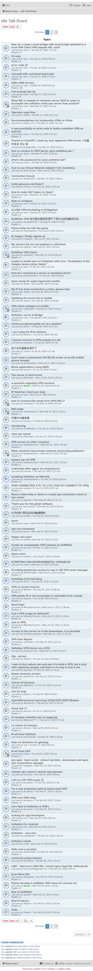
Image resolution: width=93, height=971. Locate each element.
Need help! (17, 604)
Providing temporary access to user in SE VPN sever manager (49, 570)
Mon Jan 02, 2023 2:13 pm (45, 539)
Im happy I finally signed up (28, 236)
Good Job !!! (19, 708)
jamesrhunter (29, 363)
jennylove (28, 782)
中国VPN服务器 (20, 417)
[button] (56, 32)
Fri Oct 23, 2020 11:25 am (48, 685)
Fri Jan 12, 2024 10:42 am (49, 436)
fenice (26, 386)
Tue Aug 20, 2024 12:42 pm (43, 317)
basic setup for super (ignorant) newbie (35, 281)
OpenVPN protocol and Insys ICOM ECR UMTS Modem (45, 700)
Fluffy (26, 844)
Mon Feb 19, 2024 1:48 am (53, 411)
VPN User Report (21, 639)
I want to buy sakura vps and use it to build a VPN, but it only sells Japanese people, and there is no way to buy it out (49, 666)
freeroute (27, 774)
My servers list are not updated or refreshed (38, 244)
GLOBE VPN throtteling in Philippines (34, 209)
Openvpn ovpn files (23, 112)
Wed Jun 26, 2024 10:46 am (45, 386)
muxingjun (28, 403)
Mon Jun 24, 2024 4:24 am (43, 394)
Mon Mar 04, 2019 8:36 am (62, 869)
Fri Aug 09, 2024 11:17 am (45, 326)
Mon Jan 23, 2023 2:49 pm (45, 531)
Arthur (26, 326)
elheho (26, 659)
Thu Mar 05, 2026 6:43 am (44, 162)
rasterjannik (29, 836)
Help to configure (22, 200)
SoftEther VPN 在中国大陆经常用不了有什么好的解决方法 (45, 218)
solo (25, 59)
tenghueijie (28, 309)
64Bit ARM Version (22, 82)
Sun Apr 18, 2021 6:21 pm (48, 642)
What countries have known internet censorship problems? (48, 450)
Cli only (16, 56)
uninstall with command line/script (32, 73)
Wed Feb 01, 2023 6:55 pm (44, 523)
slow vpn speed (21, 433)
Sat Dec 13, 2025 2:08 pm (50, 178)
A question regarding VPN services (32, 383)
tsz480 (26, 516)
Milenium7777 (30, 720)
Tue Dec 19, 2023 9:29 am (53, 479)
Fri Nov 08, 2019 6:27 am (47, 782)
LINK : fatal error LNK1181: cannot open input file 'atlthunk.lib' (49, 866)
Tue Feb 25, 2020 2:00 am (44, 754)
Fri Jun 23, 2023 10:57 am (45, 488)
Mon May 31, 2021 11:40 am (57, 634)
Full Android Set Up (23, 91)
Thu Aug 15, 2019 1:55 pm (50, 836)
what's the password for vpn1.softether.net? (38, 159)
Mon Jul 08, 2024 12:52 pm (49, 378)
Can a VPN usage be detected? (30, 613)
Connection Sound (22, 175)
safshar (27, 247)
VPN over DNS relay (23, 797)
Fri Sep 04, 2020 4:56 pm (45, 694)
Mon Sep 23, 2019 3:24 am (42, 827)
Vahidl (26, 115)
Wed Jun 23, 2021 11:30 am (56, 625)
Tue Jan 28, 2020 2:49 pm (47, 774)
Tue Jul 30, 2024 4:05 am (45, 334)
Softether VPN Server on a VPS (30, 648)
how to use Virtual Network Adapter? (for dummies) (43, 167)
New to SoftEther (21, 891)
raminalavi (28, 642)
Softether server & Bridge (27, 314)
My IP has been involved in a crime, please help (40, 289)
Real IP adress (20, 900)
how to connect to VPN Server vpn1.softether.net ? (42, 150)
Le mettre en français (24, 725)
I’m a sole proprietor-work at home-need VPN (39, 788)
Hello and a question (24, 849)
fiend (25, 94)
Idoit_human (29, 170)
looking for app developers (28, 815)
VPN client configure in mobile (30, 306)
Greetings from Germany (26, 578)
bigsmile (27, 500)
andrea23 (28, 255)
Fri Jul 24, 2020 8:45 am (44, 711)
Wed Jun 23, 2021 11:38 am (56, 607)
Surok (26, 301)
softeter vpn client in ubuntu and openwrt (36, 771)
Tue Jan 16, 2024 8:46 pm (50, 428)
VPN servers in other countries (30, 442)
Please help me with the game (29, 228)
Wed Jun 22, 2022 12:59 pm (45, 564)
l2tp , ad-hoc (19, 656)
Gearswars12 (29, 231)
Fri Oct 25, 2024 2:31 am (42, 267)
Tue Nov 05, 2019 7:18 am (48, 800)
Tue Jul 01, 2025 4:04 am (47, 239)
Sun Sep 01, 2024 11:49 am (45, 301)
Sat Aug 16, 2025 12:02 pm (43, 212)
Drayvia (27, 598)
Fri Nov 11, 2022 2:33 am (45, 547)
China (26, 754)
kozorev (27, 471)
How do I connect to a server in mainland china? (41, 273)
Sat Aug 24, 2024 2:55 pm (49, 309)
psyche (26, 694)
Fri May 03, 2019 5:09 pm (50, 852)
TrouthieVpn (29, 428)
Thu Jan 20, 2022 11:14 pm (45, 581)
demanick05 (29, 852)
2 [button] (51, 32)
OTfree (26, 186)
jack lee (27, 547)
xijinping (27, 670)
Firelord (27, 556)
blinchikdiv (28, 378)
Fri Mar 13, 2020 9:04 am (42, 745)
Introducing (18, 425)
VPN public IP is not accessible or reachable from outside (46, 595)
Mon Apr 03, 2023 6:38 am (50, 506)
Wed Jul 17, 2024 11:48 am (52, 363)
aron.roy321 (29, 506)
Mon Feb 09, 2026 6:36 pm (51, 170)
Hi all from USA (20, 751)
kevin (14, 520)
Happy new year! (21, 536)
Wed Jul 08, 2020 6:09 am (45, 728)
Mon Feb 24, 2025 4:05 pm (46, 247)
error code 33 (19, 65)
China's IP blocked (22, 682)
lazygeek (27, 765)
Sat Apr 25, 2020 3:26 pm (50, 737)
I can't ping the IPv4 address (28, 331)
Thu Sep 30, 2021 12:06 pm (46, 589)
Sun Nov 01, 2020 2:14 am (48, 676)
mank (26, 564)
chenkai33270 (30, 222)
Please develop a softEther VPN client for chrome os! (44, 883)
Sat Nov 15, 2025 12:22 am (43, 203)
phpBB (36, 969)
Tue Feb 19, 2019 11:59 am (46, 903)
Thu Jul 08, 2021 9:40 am (45, 598)
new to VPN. (18, 622)
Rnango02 (28, 877)
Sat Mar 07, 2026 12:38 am (44, 153)
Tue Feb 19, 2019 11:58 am (46, 912)
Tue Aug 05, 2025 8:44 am (52, 222)
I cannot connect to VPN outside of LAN (35, 340)
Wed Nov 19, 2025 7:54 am (43, 195)
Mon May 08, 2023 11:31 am (48, 500)
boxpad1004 (29, 147)
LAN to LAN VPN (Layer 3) (27, 779)
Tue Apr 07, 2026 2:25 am (42, 76)
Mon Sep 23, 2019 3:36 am (42, 818)
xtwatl (26, 284)
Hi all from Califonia (23, 734)
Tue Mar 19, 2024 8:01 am (48, 403)
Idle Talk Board (14, 21)
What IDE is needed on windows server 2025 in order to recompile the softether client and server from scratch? (45, 102)
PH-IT (26, 581)
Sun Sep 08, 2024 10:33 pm (45, 284)
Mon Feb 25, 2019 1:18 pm (45, 886)
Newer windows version (26, 673)
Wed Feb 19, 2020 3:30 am (48, 765)
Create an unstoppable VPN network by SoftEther (41, 544)
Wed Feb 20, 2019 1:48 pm (46, 894)
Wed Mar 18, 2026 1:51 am (43, 106)
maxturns (27, 342)
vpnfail (26, 539)
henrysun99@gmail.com (35, 869)
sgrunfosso (28, 703)
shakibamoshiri (30, 444)
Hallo (14, 909)
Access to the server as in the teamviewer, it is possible (45, 631)
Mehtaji (26, 589)
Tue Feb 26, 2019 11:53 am (49, 877)
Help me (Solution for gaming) (29, 742)
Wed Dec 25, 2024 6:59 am (48, 255)
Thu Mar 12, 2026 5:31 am (44, 134)
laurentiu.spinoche (32, 634)
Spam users (18, 553)
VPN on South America (25, 586)
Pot (25, 818)
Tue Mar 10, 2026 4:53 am (50, 147)
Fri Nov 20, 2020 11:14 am (46, 670)
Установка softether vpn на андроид (34, 717)
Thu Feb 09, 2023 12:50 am (45, 516)
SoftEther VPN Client (24, 252)
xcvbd (26, 351)
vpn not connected (22, 528)
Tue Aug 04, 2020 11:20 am (50, 703)
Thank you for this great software (31, 503)
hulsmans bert (30, 651)
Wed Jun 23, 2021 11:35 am (56, 616)
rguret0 (26, 894)
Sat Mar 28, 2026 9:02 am (42, 85)
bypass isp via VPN (23, 459)
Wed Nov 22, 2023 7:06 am (53, 444)
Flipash (26, 903)
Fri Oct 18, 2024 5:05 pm (52, 276)
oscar (26, 50)
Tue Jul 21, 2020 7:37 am (51, 720)
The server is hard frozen (26, 375)
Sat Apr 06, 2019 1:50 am (48, 861)
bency (26, 531)
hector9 (27, 369)
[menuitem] (6, 5)
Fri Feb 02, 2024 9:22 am (45, 421)
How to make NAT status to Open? (32, 192)
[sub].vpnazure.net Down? (27, 184)
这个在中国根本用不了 (24, 348)
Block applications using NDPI (30, 366)
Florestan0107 (30, 276)
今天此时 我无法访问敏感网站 (28, 512)
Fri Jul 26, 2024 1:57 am (43, 351)
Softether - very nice (23, 833)
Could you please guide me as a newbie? (36, 323)
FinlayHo (27, 239)
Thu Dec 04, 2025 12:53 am (46, 186)
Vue (25, 745)
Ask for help (18, 691)
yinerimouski (29, 737)
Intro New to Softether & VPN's (30, 806)
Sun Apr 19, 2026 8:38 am (42, 59)
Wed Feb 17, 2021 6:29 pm (53, 651)
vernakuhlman (30, 411)
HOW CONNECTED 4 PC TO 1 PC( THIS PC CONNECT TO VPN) (50, 485)
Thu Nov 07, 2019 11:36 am (48, 791)
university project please (26, 858)
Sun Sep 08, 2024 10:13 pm (45, 292)
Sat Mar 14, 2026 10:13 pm (45, 115)
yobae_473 (28, 123)
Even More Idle (20, 874)
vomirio (26, 488)
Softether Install (21, 841)
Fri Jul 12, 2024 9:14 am (45, 369)
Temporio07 (29, 178)
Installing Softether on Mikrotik (30, 476)
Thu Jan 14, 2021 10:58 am (46, 659)
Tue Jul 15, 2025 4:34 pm (51, 231)
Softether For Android (24, 824)
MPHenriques (30, 572)
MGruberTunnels (31, 607)
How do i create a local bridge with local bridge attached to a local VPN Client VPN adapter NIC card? (48, 46)
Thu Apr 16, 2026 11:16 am (43, 68)
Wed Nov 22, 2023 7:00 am (53, 462)
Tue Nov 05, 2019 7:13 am (48, 809)
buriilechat (28, 861)
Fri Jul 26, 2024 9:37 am (46, 342)
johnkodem (28, 436)
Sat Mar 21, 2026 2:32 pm (43, 94)
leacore (27, 334)
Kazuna (27, 421)
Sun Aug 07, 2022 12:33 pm (46, 556)
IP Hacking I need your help (28, 391)
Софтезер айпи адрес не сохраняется (35, 468)
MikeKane (28, 685)
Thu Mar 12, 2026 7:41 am (49, 123)
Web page (17, 408)
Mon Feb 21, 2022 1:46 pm (52, 572)
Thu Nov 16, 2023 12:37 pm (47, 471)
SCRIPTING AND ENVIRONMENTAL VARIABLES (40, 561)
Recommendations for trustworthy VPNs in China (41, 120)
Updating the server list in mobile (31, 298)
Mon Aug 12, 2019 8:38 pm (44, 844)
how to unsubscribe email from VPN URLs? (38, 400)
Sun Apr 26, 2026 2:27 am (44, 50)
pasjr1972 (28, 676)
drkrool (26, 728)
